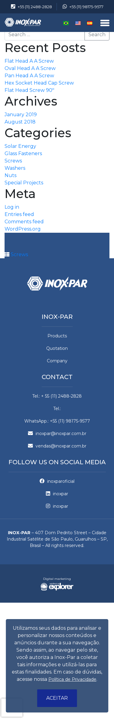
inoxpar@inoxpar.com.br (57, 433)
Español (90, 23)
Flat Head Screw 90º (29, 90)
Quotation (57, 348)
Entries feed (19, 214)
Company (57, 361)
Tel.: (57, 408)
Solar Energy (20, 146)
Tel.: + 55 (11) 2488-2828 (57, 396)
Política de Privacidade (72, 679)
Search (96, 34)
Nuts (10, 175)
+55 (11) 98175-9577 (83, 6)
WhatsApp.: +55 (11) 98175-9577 (57, 421)
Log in (12, 207)
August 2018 (20, 122)
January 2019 (21, 114)
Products (57, 336)
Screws (13, 161)
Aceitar (57, 698)
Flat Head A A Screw (29, 61)
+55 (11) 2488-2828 (31, 6)
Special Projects (24, 183)
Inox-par (57, 316)
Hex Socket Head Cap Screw (39, 83)
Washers (15, 168)
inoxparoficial (57, 481)
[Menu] (104, 23)
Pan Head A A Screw (29, 75)
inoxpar (57, 493)
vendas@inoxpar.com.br (57, 446)
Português (66, 23)
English (78, 23)
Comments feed (24, 222)
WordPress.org (23, 229)
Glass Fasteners (23, 153)
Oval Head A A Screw (30, 68)
